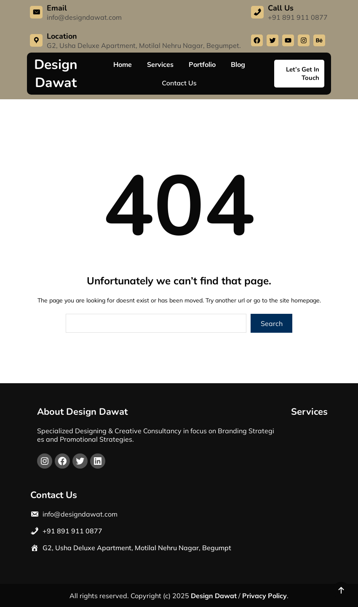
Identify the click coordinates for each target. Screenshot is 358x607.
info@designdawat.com (84, 17)
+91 (49, 531)
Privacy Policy (264, 595)
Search (272, 323)
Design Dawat (55, 74)
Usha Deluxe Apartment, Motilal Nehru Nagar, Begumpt (143, 547)
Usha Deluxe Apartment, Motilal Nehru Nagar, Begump (146, 45)
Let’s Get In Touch (302, 73)
